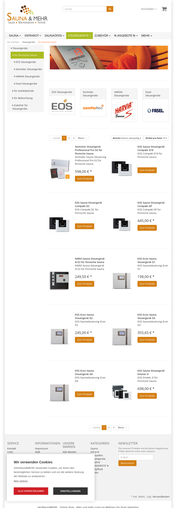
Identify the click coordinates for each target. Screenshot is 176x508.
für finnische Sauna (24, 55)
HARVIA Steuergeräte (27, 76)
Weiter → (82, 138)
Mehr (146, 35)
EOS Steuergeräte (25, 62)
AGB (37, 452)
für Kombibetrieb (23, 90)
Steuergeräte (79, 35)
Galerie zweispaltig (127, 138)
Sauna (15, 35)
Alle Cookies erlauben (31, 491)
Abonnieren (127, 463)
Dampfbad (97, 469)
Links (10, 452)
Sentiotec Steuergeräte (28, 69)
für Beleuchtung (22, 98)
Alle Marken (69, 452)
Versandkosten (161, 496)
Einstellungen (70, 491)
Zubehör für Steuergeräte (20, 107)
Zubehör (103, 35)
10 (156, 138)
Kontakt (11, 448)
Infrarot (33, 35)
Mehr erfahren (21, 481)
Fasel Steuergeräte (25, 83)
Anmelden (149, 9)
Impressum (41, 448)
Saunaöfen (54, 35)
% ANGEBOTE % (126, 35)
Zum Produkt (84, 178)
